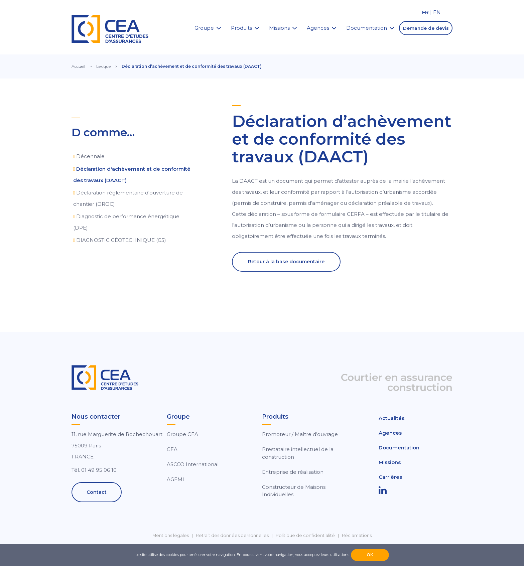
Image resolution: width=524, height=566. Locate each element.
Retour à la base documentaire (286, 262)
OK (370, 554)
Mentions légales (170, 535)
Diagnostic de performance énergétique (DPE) (126, 222)
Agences (318, 28)
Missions (279, 28)
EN (437, 12)
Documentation (366, 28)
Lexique (103, 66)
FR (425, 12)
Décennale (90, 156)
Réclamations (357, 535)
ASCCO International (193, 464)
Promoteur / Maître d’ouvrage (300, 434)
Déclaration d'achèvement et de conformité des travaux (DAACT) (131, 174)
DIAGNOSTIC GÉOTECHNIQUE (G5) (121, 240)
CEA (172, 449)
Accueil (78, 66)
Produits (241, 28)
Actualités (391, 418)
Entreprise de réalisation (292, 472)
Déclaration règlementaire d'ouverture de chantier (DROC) (128, 198)
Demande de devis (426, 28)
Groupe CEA (182, 434)
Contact (97, 492)
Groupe (204, 28)
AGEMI (175, 479)
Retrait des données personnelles (232, 535)
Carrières (390, 477)
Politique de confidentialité (305, 535)
